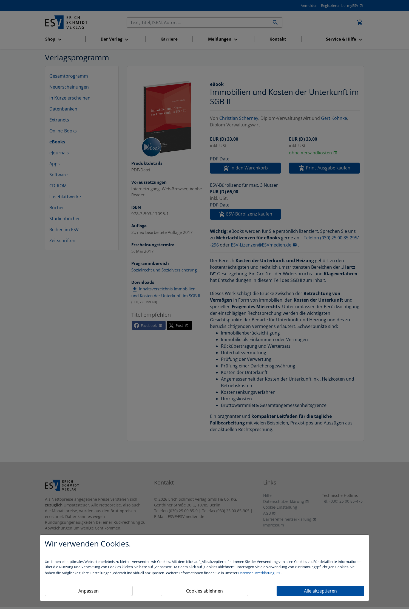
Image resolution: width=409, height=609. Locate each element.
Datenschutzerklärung (256, 572)
